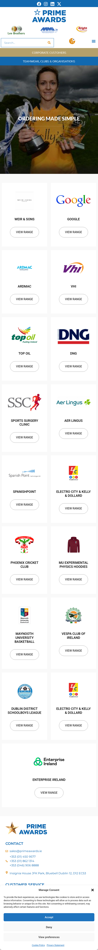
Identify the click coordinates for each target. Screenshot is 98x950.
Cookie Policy (38, 945)
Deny (49, 927)
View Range (24, 232)
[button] (92, 890)
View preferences (49, 937)
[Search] (49, 42)
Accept (49, 917)
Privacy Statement (55, 945)
